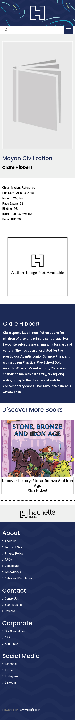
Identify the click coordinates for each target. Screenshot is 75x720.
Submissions (13, 605)
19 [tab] (22, 500)
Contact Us (12, 598)
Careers (10, 611)
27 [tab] (55, 500)
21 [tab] (30, 500)
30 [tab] (67, 500)
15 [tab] (6, 500)
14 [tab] (2, 500)
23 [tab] (39, 500)
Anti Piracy (12, 643)
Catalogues (12, 566)
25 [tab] (47, 500)
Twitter (9, 670)
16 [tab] (10, 500)
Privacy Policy (14, 553)
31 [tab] (71, 500)
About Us (11, 541)
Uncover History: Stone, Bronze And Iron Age (37, 483)
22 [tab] (35, 500)
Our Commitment (15, 631)
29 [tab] (63, 500)
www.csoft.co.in (30, 710)
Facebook (11, 664)
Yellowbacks (13, 572)
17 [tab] (14, 500)
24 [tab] (43, 500)
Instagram (11, 676)
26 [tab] (51, 500)
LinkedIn (10, 682)
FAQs (8, 559)
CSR (7, 637)
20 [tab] (26, 500)
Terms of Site (13, 547)
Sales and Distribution (19, 578)
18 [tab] (18, 500)
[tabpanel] (37, 457)
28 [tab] (59, 500)
